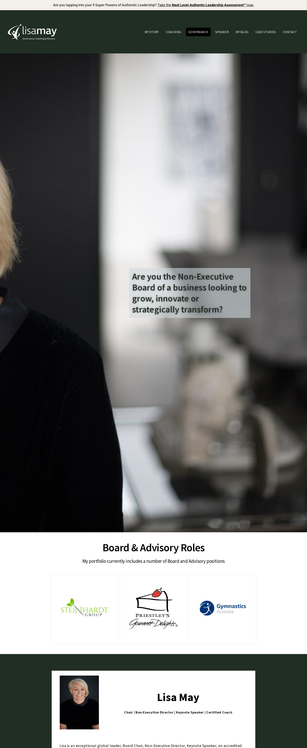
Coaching (173, 32)
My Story (152, 32)
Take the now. (206, 5)
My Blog (242, 32)
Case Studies (266, 32)
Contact (290, 32)
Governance (198, 32)
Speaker (222, 32)
